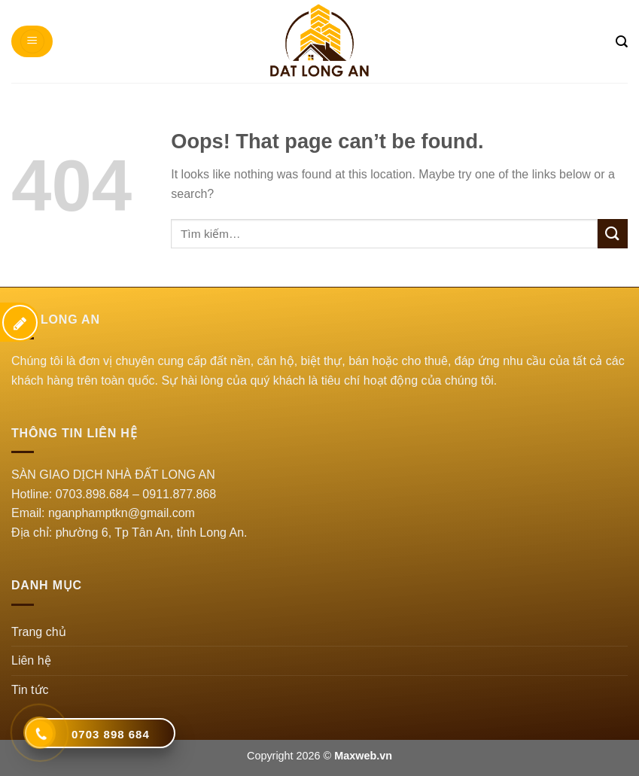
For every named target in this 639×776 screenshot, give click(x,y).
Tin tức (30, 689)
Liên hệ (31, 660)
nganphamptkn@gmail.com (121, 513)
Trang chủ (38, 631)
